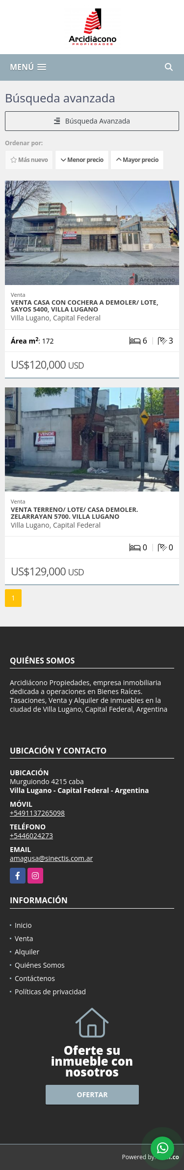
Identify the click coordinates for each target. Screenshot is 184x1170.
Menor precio (82, 160)
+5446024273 (31, 835)
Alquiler (27, 951)
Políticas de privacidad (50, 991)
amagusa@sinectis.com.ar (51, 858)
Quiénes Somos (40, 965)
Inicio (23, 925)
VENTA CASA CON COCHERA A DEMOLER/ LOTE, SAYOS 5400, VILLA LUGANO (84, 306)
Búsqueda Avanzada (92, 121)
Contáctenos (35, 978)
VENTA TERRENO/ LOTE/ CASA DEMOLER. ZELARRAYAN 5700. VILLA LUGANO (74, 513)
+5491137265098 (37, 813)
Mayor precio (137, 160)
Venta (24, 938)
